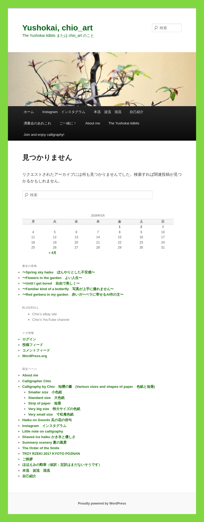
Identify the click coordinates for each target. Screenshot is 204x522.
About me (92, 123)
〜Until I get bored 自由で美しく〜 (51, 283)
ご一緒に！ (68, 123)
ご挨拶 (27, 459)
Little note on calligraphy (42, 431)
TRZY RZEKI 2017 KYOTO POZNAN (51, 454)
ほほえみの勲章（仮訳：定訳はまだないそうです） (62, 465)
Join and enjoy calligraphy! (44, 135)
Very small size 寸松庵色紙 (51, 414)
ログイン (29, 339)
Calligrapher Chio (36, 381)
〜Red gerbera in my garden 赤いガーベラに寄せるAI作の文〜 (73, 294)
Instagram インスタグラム (63, 112)
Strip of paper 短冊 (44, 403)
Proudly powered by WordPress (102, 503)
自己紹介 (136, 112)
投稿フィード (32, 345)
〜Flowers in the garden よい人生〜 (52, 278)
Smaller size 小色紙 (45, 392)
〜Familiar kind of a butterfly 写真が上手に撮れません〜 (68, 289)
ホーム (29, 112)
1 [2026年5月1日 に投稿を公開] (120, 227)
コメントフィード (36, 350)
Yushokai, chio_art (57, 27)
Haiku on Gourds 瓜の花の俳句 (47, 420)
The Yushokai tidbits (123, 123)
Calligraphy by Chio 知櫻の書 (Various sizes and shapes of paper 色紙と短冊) (88, 387)
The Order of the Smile (40, 448)
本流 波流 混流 (107, 112)
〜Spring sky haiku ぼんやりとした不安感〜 (58, 272)
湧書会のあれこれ (37, 123)
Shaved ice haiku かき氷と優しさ (48, 437)
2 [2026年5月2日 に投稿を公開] (141, 227)
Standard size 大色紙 (46, 398)
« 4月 (53, 253)
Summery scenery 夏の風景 (44, 442)
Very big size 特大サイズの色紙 (54, 409)
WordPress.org (34, 356)
